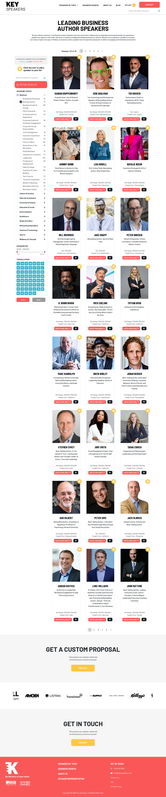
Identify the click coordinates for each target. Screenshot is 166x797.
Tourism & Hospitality (31, 179)
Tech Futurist (28, 176)
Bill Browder (66, 235)
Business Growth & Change (30, 106)
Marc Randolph (66, 373)
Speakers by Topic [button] (67, 5)
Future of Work (28, 142)
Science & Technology (29, 230)
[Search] (142, 10)
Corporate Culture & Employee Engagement (32, 121)
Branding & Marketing (31, 99)
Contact (149, 5)
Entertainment (26, 212)
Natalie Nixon (134, 164)
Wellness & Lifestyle (28, 239)
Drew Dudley (100, 373)
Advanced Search (90, 5)
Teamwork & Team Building (30, 171)
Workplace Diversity (31, 186)
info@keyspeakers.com (123, 773)
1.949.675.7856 (119, 768)
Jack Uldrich (134, 518)
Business (23, 95)
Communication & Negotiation (30, 115)
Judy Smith (100, 447)
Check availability (63, 119)
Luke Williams (100, 586)
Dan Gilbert (66, 518)
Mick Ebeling (100, 303)
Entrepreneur (28, 139)
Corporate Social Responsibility (29, 127)
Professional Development (28, 162)
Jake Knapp (100, 235)
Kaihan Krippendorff (66, 93)
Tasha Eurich (134, 447)
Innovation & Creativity (32, 154)
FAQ (112, 782)
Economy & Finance (27, 203)
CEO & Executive (29, 111)
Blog (118, 5)
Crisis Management (30, 132)
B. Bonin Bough (66, 303)
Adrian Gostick (66, 586)
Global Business (29, 151)
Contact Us (115, 777)
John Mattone (134, 586)
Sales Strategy (28, 167)
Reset (39, 300)
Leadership (27, 158)
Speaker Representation (71, 778)
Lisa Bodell (100, 164)
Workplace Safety (30, 189)
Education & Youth (27, 207)
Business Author (29, 102)
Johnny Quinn (66, 164)
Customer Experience (31, 135)
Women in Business (30, 183)
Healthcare (24, 216)
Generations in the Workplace (30, 146)
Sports (22, 235)
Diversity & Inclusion (28, 198)
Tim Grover (134, 93)
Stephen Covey (66, 447)
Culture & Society (27, 193)
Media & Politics (26, 221)
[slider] (44, 252)
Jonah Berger (134, 373)
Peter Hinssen (134, 235)
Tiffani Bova (134, 303)
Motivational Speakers (29, 226)
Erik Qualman (100, 93)
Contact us (23, 61)
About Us (107, 5)
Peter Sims (100, 518)
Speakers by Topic (67, 764)
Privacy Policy (116, 786)
